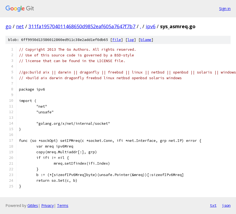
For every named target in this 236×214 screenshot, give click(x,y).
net (20, 26)
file (116, 39)
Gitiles (32, 205)
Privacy (47, 205)
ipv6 (150, 26)
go (8, 26)
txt (213, 205)
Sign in (225, 8)
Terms (62, 205)
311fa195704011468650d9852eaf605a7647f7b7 (81, 26)
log (130, 39)
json (226, 205)
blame (146, 39)
